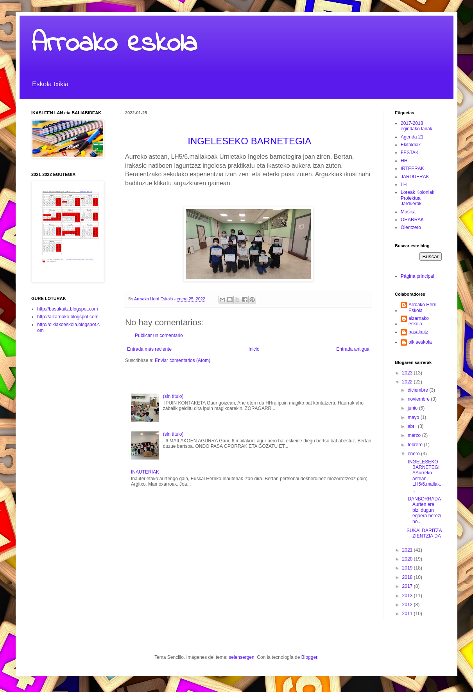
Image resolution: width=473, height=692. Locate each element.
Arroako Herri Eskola (422, 307)
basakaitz (418, 332)
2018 (408, 577)
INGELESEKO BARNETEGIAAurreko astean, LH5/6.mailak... (424, 476)
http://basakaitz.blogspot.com (67, 309)
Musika (408, 212)
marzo (415, 435)
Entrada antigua (352, 349)
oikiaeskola (420, 342)
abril (413, 426)
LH (404, 184)
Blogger (309, 657)
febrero (416, 444)
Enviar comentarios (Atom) (182, 360)
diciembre (418, 390)
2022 (408, 382)
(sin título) (173, 396)
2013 (408, 595)
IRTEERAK (412, 168)
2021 (408, 550)
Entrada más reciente (149, 349)
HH (404, 160)
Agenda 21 (412, 137)
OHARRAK (412, 219)
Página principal (417, 276)
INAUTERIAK (145, 472)
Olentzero (411, 227)
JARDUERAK (415, 176)
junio (413, 408)
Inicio (254, 349)
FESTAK (410, 152)
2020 (408, 559)
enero (414, 453)
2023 (408, 373)
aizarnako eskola (418, 321)
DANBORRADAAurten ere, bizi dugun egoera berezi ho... (424, 510)
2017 (408, 586)
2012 (408, 604)
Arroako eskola (114, 44)
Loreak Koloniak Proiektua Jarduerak (417, 198)
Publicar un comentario (159, 335)
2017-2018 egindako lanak (416, 126)
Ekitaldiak (411, 144)
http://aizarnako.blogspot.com (68, 316)
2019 (408, 568)
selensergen (241, 657)
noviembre (419, 399)
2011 (408, 613)
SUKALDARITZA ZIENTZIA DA (424, 533)
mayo (414, 417)
